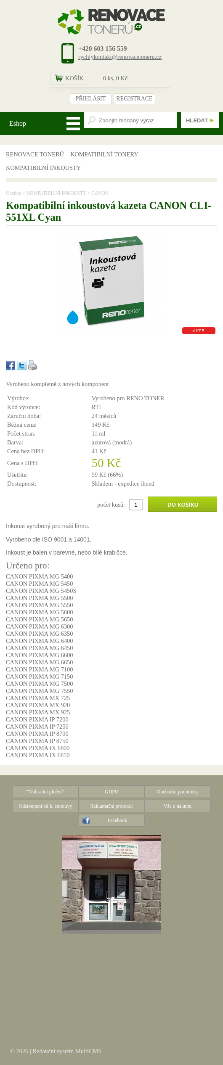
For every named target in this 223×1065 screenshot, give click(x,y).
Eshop (17, 123)
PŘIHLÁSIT (91, 98)
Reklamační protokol (111, 806)
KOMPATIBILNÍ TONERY (104, 154)
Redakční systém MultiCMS (66, 1051)
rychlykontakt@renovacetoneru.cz (120, 56)
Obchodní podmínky (178, 792)
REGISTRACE (134, 98)
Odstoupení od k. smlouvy (45, 806)
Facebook (117, 820)
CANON (100, 193)
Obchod (13, 193)
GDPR (111, 792)
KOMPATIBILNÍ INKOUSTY (43, 167)
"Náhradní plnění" (45, 792)
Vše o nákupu (177, 806)
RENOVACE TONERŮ (35, 154)
